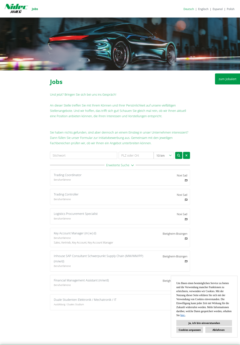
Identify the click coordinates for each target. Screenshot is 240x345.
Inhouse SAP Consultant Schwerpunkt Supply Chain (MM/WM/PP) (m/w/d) (98, 258)
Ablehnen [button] (218, 329)
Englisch (203, 9)
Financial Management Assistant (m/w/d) (81, 280)
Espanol (218, 9)
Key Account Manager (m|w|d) (75, 233)
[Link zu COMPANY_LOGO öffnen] (16, 9)
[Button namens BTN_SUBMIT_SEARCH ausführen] (178, 155)
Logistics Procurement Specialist (76, 214)
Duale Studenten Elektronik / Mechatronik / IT (85, 300)
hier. (182, 315)
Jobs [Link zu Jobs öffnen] (35, 9)
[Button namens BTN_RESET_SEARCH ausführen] (186, 155)
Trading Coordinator (68, 175)
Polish (230, 9)
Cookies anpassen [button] (190, 329)
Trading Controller (66, 194)
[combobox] (164, 155)
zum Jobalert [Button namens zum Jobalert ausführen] (227, 79)
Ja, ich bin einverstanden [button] (204, 323)
